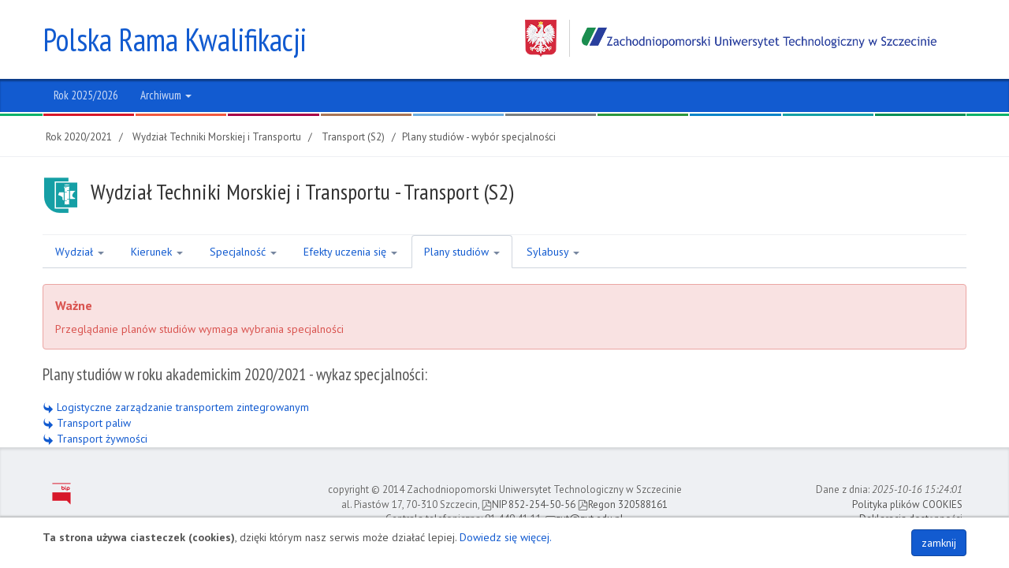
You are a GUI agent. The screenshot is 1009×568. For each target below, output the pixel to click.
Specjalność (243, 252)
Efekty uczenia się (350, 252)
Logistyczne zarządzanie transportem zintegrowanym (176, 407)
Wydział (79, 252)
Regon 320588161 (623, 504)
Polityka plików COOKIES (907, 504)
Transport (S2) (353, 137)
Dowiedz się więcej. (506, 537)
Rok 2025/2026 (86, 95)
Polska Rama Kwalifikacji (175, 39)
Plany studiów (462, 252)
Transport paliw (87, 423)
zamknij (939, 543)
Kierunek (157, 252)
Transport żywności (95, 439)
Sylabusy (553, 252)
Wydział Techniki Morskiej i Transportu (216, 137)
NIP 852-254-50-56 (528, 504)
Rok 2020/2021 (79, 137)
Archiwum (166, 95)
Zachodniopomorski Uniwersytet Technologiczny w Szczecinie (730, 38)
